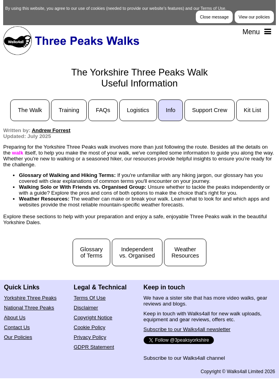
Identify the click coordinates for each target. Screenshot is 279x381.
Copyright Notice (93, 317)
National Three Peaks (29, 308)
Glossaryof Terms (91, 252)
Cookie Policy (90, 327)
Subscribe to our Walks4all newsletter (187, 329)
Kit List (252, 110)
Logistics (138, 110)
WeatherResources (185, 252)
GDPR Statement (94, 347)
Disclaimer (86, 308)
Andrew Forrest (51, 130)
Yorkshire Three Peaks (30, 298)
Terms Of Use (90, 298)
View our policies (254, 17)
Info (170, 110)
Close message (214, 17)
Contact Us (17, 327)
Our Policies (18, 337)
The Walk (30, 110)
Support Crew (209, 110)
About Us (15, 317)
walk (18, 153)
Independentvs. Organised (137, 252)
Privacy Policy (90, 337)
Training (68, 110)
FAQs (103, 110)
